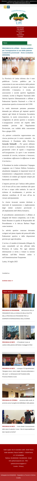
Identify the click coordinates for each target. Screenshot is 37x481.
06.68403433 (23, 458)
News (20, 33)
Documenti (20, 34)
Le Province (20, 31)
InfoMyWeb (12, 475)
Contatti (20, 36)
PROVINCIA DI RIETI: (9, 342)
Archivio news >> (7, 280)
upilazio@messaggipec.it (18, 463)
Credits (18, 478)
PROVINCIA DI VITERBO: (10, 400)
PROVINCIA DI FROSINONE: (11, 310)
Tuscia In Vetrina (30, 475)
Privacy (21, 466)
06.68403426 (15, 458)
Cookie (15, 466)
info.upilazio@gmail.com (16, 461)
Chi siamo (20, 29)
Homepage (20, 27)
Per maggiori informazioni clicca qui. (21, 2)
